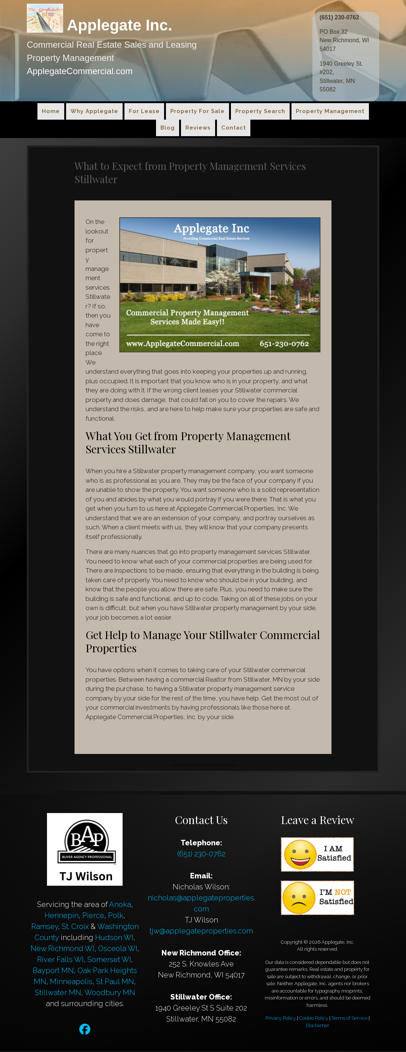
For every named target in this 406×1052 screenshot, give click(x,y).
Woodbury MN (109, 993)
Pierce (93, 916)
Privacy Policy (280, 1019)
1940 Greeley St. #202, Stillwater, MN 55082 (342, 77)
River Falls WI (60, 960)
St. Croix (75, 927)
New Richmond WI (62, 949)
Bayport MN (53, 971)
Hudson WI (114, 938)
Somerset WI (109, 960)
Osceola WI (117, 949)
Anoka (120, 905)
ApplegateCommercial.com (80, 71)
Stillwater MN (58, 993)
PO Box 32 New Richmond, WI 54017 (345, 40)
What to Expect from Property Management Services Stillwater (202, 173)
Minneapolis (71, 982)
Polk (115, 916)
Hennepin (61, 916)
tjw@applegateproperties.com (201, 932)
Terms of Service (349, 1019)
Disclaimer (317, 1026)
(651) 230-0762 (340, 17)
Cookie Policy (313, 1019)
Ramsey (44, 927)
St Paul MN (115, 982)
